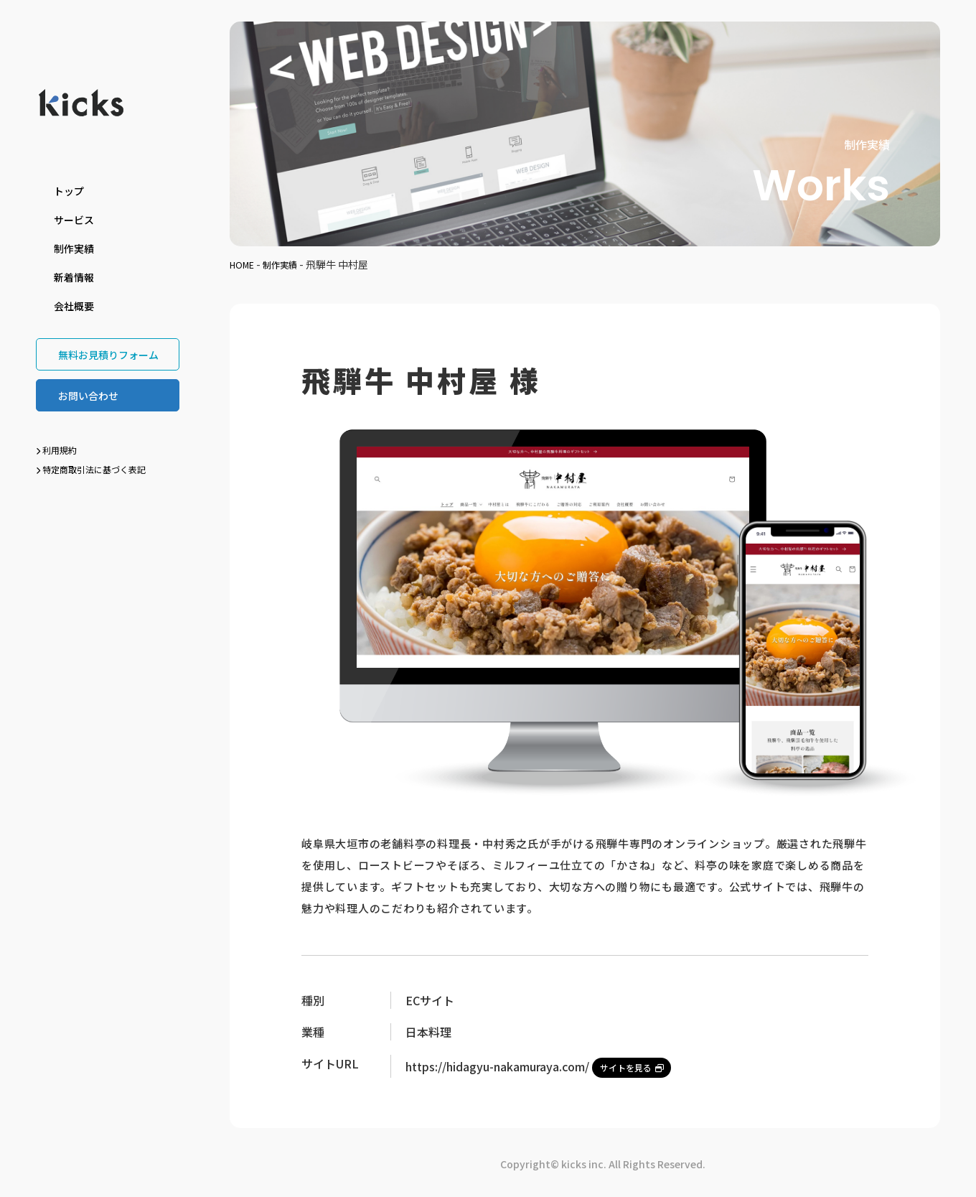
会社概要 (74, 306)
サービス (74, 220)
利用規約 (56, 450)
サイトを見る (636, 1064)
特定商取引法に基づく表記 (91, 469)
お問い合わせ (88, 395)
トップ (69, 191)
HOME (244, 264)
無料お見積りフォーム (108, 355)
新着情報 (74, 277)
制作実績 (74, 248)
